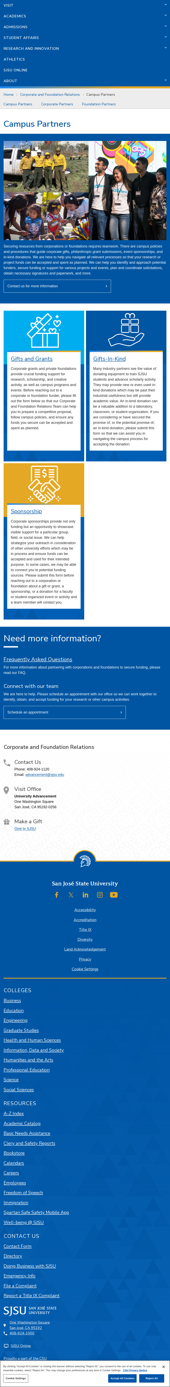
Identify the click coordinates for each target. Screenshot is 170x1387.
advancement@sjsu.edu (44, 775)
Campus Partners (100, 94)
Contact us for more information (32, 286)
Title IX (85, 929)
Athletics (14, 59)
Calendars (14, 1163)
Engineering (16, 1020)
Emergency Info (19, 1276)
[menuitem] (19, 104)
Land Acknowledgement (85, 949)
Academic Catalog (22, 1123)
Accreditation (85, 920)
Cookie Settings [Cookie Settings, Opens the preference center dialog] (16, 1378)
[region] (85, 1373)
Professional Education (27, 1070)
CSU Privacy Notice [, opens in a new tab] (135, 1370)
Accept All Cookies (122, 1378)
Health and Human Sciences (32, 1040)
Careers (11, 1173)
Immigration (16, 1202)
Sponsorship (26, 511)
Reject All (152, 1378)
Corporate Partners (57, 104)
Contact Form (18, 1246)
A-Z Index (14, 1113)
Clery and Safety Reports (29, 1143)
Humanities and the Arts (28, 1060)
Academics (15, 16)
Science (11, 1080)
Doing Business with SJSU (30, 1266)
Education (14, 1010)
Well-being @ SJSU (24, 1222)
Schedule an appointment (27, 712)
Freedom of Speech (23, 1192)
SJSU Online (16, 70)
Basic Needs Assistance (27, 1133)
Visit (9, 5)
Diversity (85, 939)
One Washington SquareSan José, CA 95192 (30, 1325)
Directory (13, 1256)
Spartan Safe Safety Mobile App (36, 1212)
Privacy (85, 959)
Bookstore (14, 1153)
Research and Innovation (31, 48)
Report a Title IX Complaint (32, 1295)
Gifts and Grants (32, 359)
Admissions (16, 27)
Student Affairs (21, 37)
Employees (15, 1183)
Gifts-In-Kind (109, 359)
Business (12, 1000)
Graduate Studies (21, 1030)
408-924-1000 (22, 1333)
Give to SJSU (25, 829)
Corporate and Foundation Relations (50, 94)
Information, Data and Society (34, 1050)
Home (9, 94)
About (10, 81)
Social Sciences (19, 1090)
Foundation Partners (99, 104)
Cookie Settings (85, 969)
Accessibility (85, 910)
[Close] (163, 1366)
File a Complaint (20, 1286)
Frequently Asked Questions (38, 659)
